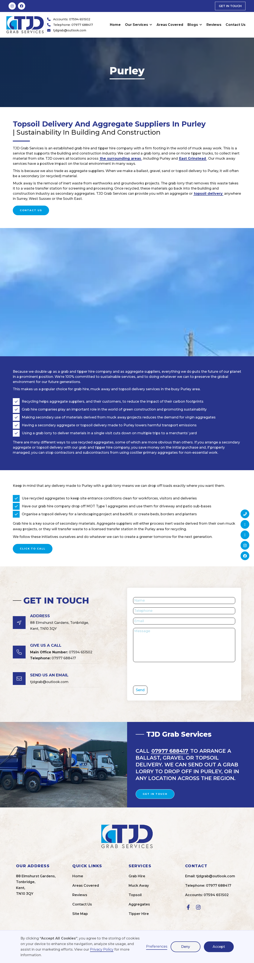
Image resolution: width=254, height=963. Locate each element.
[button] (138, 25)
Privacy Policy (101, 949)
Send (140, 690)
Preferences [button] (156, 946)
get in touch (230, 6)
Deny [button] (185, 947)
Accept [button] (219, 947)
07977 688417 (53, 658)
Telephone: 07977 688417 (73, 25)
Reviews (213, 25)
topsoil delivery (208, 193)
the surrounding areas (120, 158)
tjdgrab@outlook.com (69, 30)
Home (115, 25)
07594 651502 (61, 652)
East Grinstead (192, 158)
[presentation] (165, 674)
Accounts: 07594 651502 (71, 19)
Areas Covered (170, 25)
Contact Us (235, 25)
